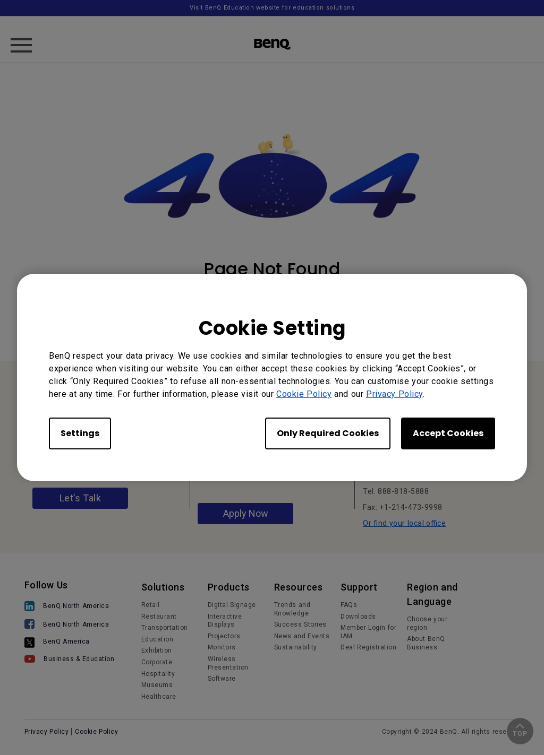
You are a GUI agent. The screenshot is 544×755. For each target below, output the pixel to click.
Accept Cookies (448, 433)
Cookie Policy (304, 394)
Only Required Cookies (328, 433)
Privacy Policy (394, 394)
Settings (80, 433)
